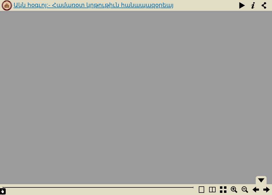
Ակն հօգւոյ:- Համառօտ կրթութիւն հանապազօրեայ (94, 5)
